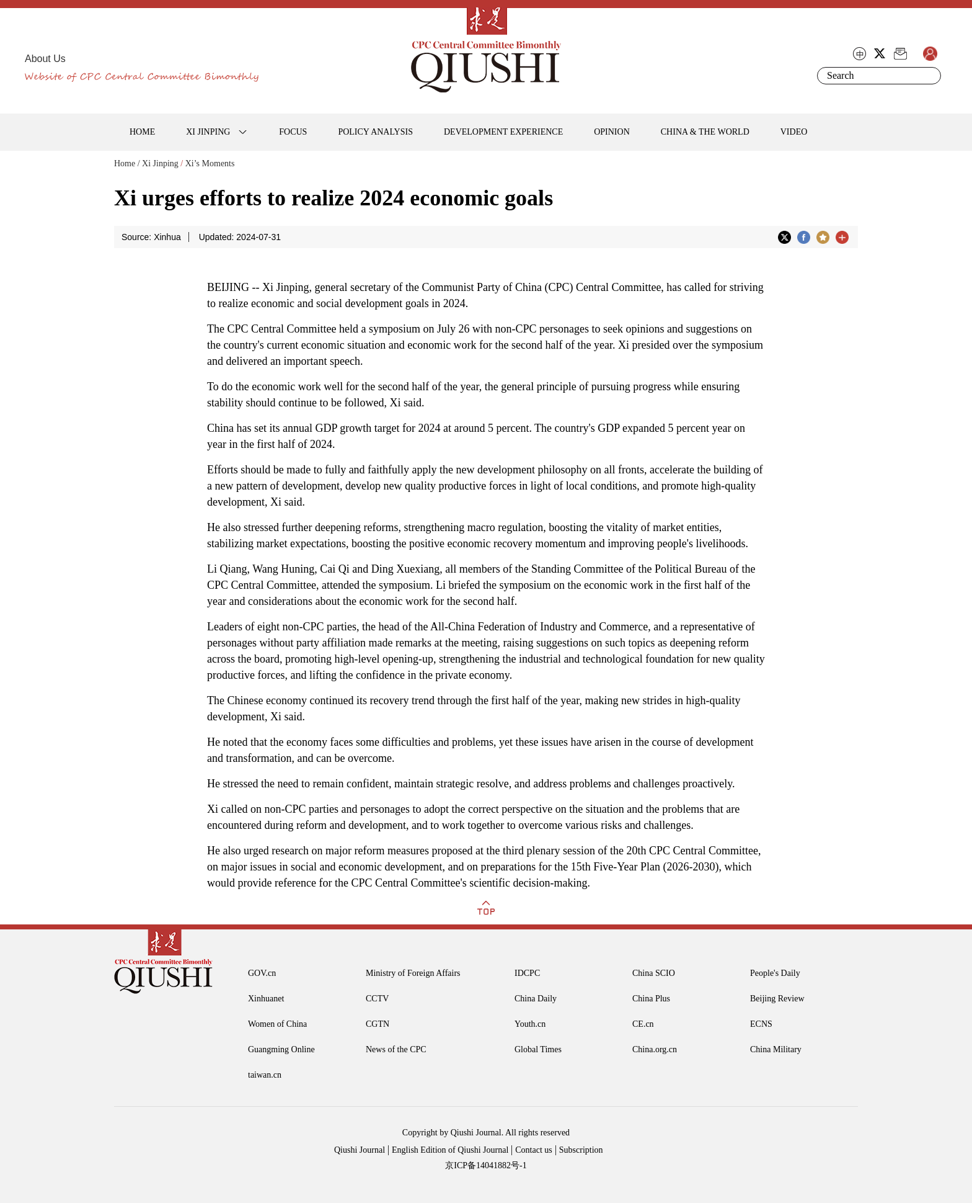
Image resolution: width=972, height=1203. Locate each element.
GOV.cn (262, 973)
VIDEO (794, 131)
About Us (45, 58)
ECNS (761, 1024)
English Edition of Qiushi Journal (450, 1150)
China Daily (536, 998)
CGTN (377, 1024)
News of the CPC (396, 1049)
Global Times (538, 1049)
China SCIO (653, 973)
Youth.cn (530, 1024)
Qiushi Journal (359, 1150)
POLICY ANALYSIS (375, 131)
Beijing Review (777, 998)
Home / (127, 163)
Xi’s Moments (210, 163)
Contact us (533, 1150)
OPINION (612, 131)
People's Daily (775, 973)
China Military (776, 1049)
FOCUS (293, 131)
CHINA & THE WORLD (705, 131)
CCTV (377, 998)
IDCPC (527, 973)
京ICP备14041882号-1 (485, 1165)
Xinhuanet (266, 998)
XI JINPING (208, 131)
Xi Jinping (160, 163)
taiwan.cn (264, 1075)
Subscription (581, 1150)
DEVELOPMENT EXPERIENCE (503, 131)
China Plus (651, 998)
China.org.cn (654, 1049)
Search (929, 76)
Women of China (277, 1024)
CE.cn (643, 1024)
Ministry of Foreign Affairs (413, 973)
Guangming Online (281, 1049)
